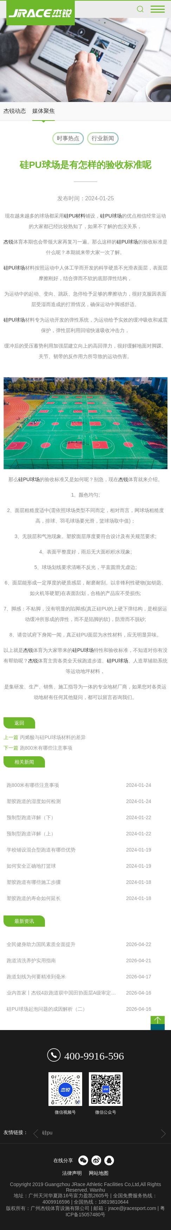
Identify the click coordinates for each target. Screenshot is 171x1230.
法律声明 (72, 1173)
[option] (85, 60)
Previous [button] (36, 1133)
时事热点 (68, 138)
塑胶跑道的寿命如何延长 (79, 898)
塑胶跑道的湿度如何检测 (79, 801)
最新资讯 (24, 921)
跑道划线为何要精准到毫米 (79, 976)
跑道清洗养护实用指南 (79, 960)
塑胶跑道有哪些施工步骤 (79, 882)
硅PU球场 (110, 216)
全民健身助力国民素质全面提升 (79, 944)
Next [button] (163, 1133)
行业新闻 (103, 138)
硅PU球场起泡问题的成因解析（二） (79, 1009)
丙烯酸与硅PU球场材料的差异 (45, 737)
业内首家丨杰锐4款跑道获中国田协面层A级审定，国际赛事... (79, 993)
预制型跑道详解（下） (79, 817)
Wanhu (97, 1190)
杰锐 (8, 242)
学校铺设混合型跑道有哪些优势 (79, 849)
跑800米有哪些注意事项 (38, 748)
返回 (19, 723)
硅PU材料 (74, 216)
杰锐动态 (15, 111)
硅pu (47, 1132)
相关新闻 (24, 762)
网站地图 (98, 1173)
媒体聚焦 (43, 111)
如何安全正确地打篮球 (79, 866)
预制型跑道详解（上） (79, 833)
